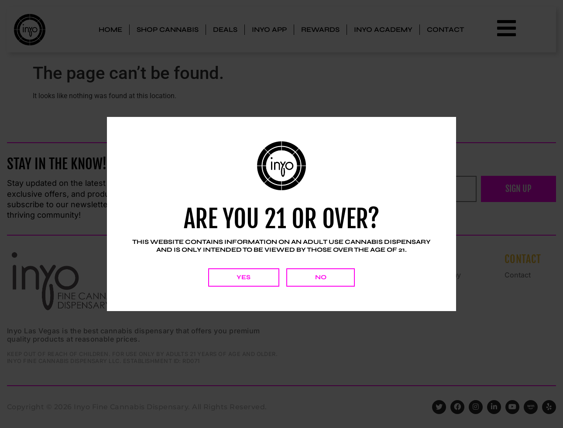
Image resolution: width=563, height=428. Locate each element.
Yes (244, 277)
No (320, 277)
